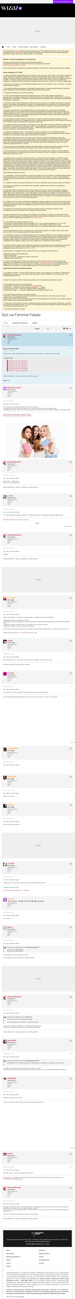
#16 (71, 1054)
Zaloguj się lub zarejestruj (63, 1)
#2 (71, 401)
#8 (71, 686)
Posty (6, 323)
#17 (71, 1091)
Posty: (9, 342)
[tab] (6, 323)
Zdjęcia (34, 323)
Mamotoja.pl (10, 1253)
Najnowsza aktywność (20, 323)
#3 (71, 475)
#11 (71, 818)
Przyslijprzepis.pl (44, 1260)
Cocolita (41, 1263)
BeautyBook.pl (7, 1177)
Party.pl (41, 1257)
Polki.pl (8, 1260)
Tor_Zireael (22, 632)
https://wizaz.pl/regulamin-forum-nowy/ (14, 65)
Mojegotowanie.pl (44, 1253)
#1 (71, 348)
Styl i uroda (6, 519)
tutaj (22, 1296)
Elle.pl (8, 1250)
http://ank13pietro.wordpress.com (13, 890)
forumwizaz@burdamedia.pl (47, 262)
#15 (71, 1010)
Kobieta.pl (42, 1250)
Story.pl (8, 1266)
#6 (71, 611)
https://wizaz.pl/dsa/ (36, 217)
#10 (71, 790)
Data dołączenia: (12, 339)
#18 (71, 1167)
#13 (71, 912)
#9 (71, 762)
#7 (71, 654)
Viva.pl (8, 1263)
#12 (71, 877)
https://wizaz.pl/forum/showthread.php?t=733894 (17, 416)
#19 (71, 1201)
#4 (71, 509)
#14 (71, 940)
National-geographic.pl (13, 1257)
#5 (71, 548)
